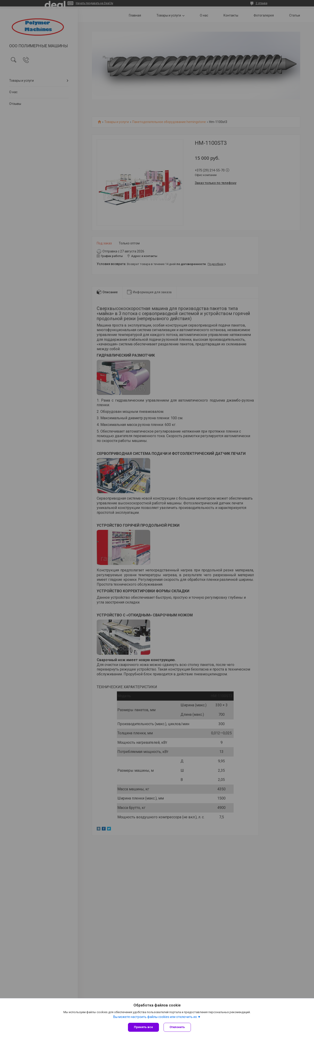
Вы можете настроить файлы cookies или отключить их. (155, 1017)
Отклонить (177, 1027)
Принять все (143, 1027)
